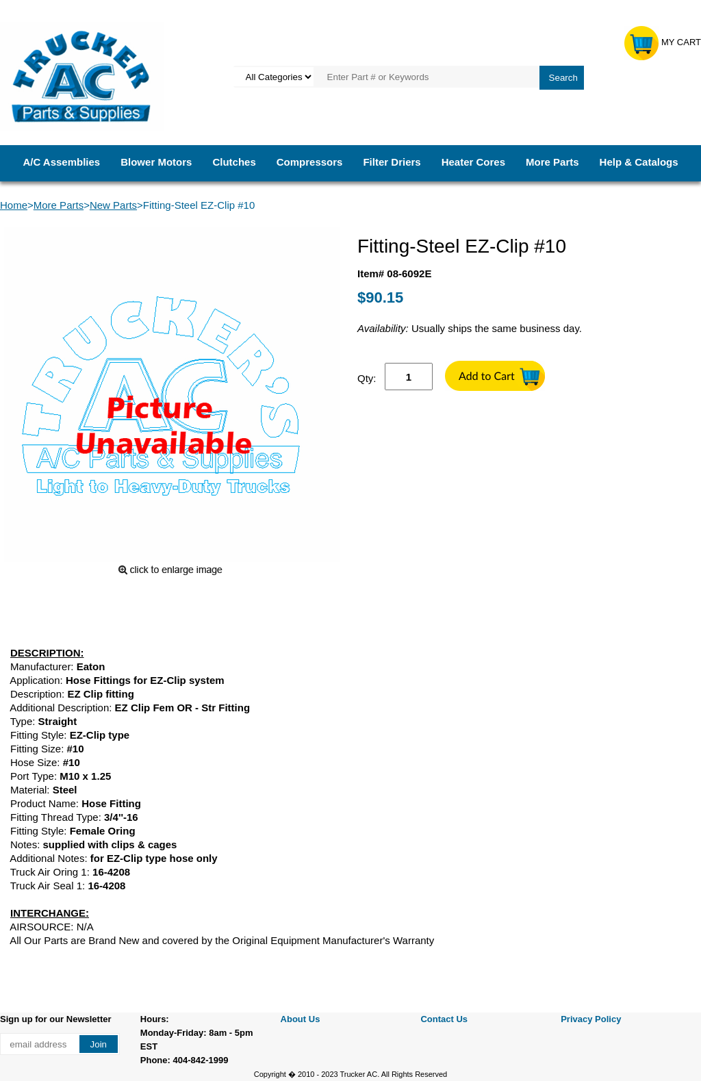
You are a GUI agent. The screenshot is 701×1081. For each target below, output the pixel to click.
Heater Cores (473, 162)
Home (13, 205)
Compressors (310, 162)
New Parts (113, 205)
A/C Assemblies (61, 162)
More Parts (552, 162)
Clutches (233, 162)
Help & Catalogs (639, 162)
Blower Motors (156, 162)
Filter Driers (391, 162)
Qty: (367, 378)
